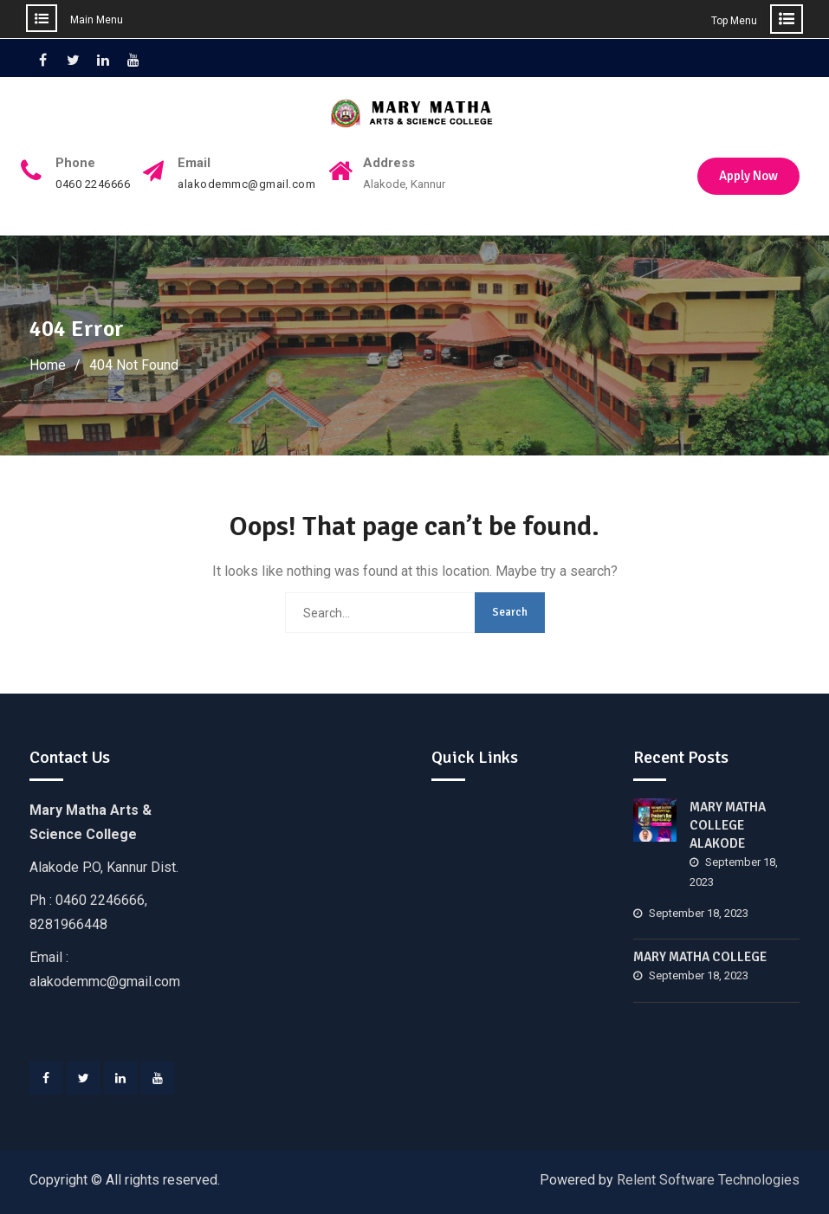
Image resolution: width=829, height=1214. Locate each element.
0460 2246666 (92, 184)
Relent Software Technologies (708, 1180)
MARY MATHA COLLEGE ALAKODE (728, 825)
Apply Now (748, 176)
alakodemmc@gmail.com (246, 184)
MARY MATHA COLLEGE (700, 957)
